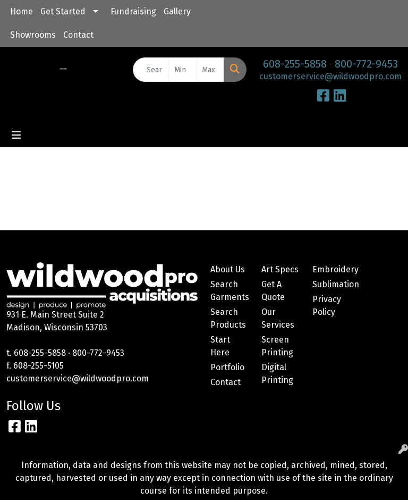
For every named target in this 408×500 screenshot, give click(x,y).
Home (21, 11)
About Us (227, 269)
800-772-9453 (366, 63)
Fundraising (133, 11)
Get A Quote (273, 290)
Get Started (63, 11)
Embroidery (331, 269)
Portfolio (227, 367)
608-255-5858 (295, 63)
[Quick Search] (151, 69)
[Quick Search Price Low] (182, 69)
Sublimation (331, 284)
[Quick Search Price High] (210, 69)
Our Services (277, 318)
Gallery (177, 11)
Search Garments (229, 290)
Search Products (228, 318)
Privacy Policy (326, 305)
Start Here (220, 346)
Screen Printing (277, 346)
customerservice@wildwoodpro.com (330, 76)
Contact (78, 35)
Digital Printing (277, 373)
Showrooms (33, 35)
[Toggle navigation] (16, 135)
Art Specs (280, 269)
